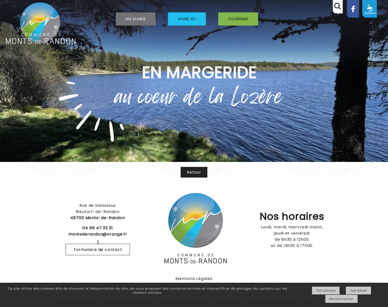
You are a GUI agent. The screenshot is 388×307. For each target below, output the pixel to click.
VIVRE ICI (187, 19)
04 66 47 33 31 (97, 228)
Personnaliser (341, 299)
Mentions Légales (193, 278)
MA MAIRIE (136, 19)
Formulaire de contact (98, 249)
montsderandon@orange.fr (97, 234)
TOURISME (238, 19)
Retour (194, 172)
